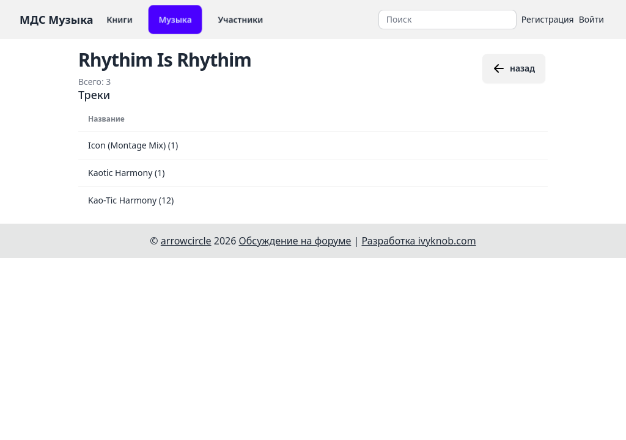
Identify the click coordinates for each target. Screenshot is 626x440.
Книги (119, 19)
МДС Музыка (57, 19)
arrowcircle (186, 241)
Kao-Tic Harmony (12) (131, 200)
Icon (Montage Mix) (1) (133, 145)
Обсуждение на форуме (295, 241)
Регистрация (547, 19)
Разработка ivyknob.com (419, 241)
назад (514, 68)
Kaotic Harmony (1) (126, 172)
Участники (240, 19)
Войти (591, 19)
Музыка (175, 19)
